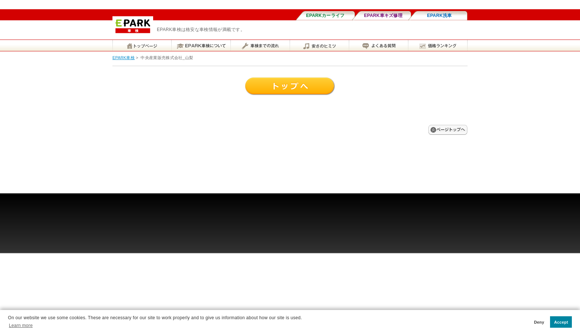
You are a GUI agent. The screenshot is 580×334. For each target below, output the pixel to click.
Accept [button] (561, 322)
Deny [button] (539, 322)
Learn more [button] (21, 325)
